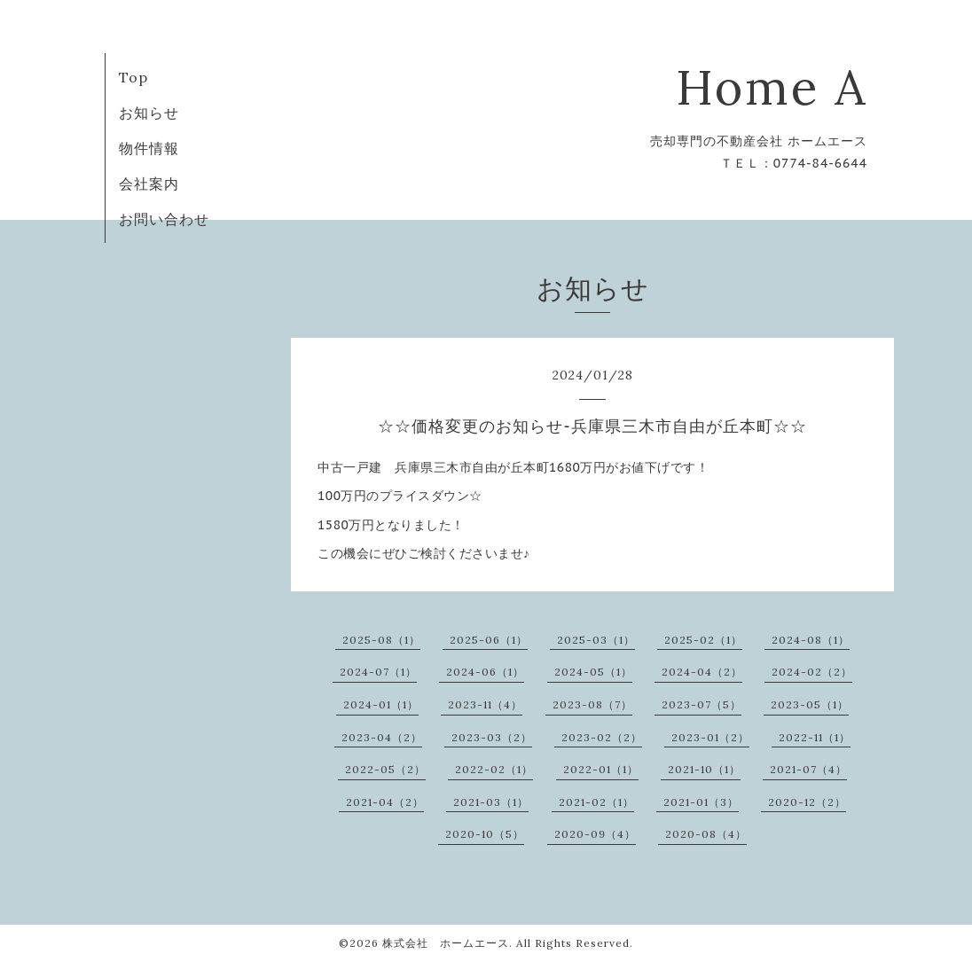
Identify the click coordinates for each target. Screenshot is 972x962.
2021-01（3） (701, 802)
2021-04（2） (385, 802)
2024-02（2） (812, 671)
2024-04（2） (702, 671)
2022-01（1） (601, 769)
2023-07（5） (701, 704)
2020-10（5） (484, 834)
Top (133, 77)
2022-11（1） (814, 737)
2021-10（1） (704, 769)
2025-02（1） (703, 639)
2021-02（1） (596, 802)
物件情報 (149, 148)
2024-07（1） (378, 671)
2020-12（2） (807, 802)
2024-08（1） (811, 639)
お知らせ (149, 112)
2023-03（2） (491, 737)
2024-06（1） (485, 671)
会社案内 (149, 183)
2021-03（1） (491, 802)
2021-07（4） (808, 769)
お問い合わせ (164, 219)
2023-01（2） (710, 737)
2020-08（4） (706, 834)
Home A (771, 87)
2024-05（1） (593, 671)
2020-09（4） (595, 834)
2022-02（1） (494, 769)
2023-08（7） (592, 704)
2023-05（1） (810, 704)
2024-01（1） (381, 704)
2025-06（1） (489, 639)
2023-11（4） (485, 704)
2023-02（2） (601, 737)
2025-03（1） (596, 639)
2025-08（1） (381, 639)
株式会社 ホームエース (445, 943)
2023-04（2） (381, 737)
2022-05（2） (385, 769)
